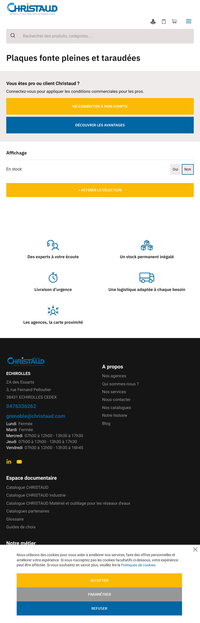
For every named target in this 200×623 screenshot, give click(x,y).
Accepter (99, 580)
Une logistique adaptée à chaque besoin (147, 289)
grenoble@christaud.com (35, 415)
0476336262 (21, 406)
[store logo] (36, 8)
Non (187, 169)
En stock (14, 169)
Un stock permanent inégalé (147, 256)
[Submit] (10, 35)
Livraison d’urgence (53, 289)
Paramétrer (99, 594)
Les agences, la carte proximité (53, 322)
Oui (175, 169)
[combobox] (100, 36)
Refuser (99, 608)
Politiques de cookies (138, 565)
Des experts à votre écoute (53, 256)
